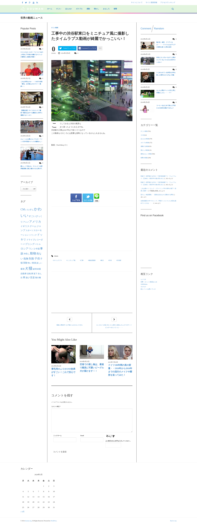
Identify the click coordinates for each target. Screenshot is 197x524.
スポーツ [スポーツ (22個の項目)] (29, 230)
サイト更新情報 (151, 2)
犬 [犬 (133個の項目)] (26, 268)
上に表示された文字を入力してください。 (118, 441)
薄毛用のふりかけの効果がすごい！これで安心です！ (63, 372)
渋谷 (110, 260)
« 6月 (22, 512)
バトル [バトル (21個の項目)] (38, 244)
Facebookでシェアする (89, 48)
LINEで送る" (96, 197)
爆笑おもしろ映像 (146, 154)
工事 (82, 260)
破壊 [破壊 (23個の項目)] (35, 269)
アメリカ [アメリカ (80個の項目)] (35, 221)
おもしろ (106, 9)
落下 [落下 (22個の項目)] (35, 273)
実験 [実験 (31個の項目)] (25, 263)
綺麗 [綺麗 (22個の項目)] (39, 269)
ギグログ (143, 286)
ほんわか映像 (145, 139)
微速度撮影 (92, 260)
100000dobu (144, 284)
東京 (102, 260)
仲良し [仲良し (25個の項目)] (27, 254)
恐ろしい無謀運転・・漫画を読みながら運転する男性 (157, 194)
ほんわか (68, 9)
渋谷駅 (119, 260)
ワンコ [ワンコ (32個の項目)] (32, 249)
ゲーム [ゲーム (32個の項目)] (33, 226)
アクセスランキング (167, 2)
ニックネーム (57, 435)
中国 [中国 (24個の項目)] (38, 249)
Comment (146, 28)
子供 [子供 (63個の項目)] (37, 258)
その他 (143, 135)
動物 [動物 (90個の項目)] (33, 253)
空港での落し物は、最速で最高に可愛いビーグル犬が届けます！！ (92, 367)
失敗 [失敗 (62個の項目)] (31, 258)
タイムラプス (58, 260)
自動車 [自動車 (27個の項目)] (24, 273)
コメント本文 (56, 406)
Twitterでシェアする (69, 48)
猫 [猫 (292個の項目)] (30, 268)
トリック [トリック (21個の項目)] (33, 235)
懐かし (96, 9)
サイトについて (137, 2)
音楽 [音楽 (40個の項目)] (32, 277)
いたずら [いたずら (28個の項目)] (29, 209)
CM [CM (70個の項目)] (23, 209)
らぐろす (143, 279)
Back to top (173, 521)
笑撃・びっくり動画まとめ (149, 282)
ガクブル (79, 9)
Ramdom (159, 28)
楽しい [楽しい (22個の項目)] (39, 263)
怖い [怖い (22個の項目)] (30, 263)
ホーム (49, 9)
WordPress (54, 521)
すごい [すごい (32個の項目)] (32, 216)
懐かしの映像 (145, 150)
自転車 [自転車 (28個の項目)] (30, 273)
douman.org (28, 521)
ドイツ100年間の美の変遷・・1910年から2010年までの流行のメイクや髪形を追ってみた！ (120, 370)
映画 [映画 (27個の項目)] (34, 263)
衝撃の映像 (144, 157)
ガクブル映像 (145, 142)
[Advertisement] (91, 229)
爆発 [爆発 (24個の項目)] (23, 269)
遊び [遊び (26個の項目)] (28, 277)
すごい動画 (54, 27)
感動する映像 (145, 146)
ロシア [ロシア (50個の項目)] (24, 248)
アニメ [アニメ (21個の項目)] (26, 222)
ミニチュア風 (71, 260)
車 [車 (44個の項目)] (24, 277)
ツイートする (88, 197)
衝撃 (115, 9)
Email (82, 435)
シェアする (76, 197)
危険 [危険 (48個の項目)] (25, 258)
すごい (58, 9)
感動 (88, 9)
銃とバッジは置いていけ (148, 289)
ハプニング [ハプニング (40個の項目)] (29, 244)
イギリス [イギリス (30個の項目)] (25, 226)
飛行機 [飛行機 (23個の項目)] (38, 277)
